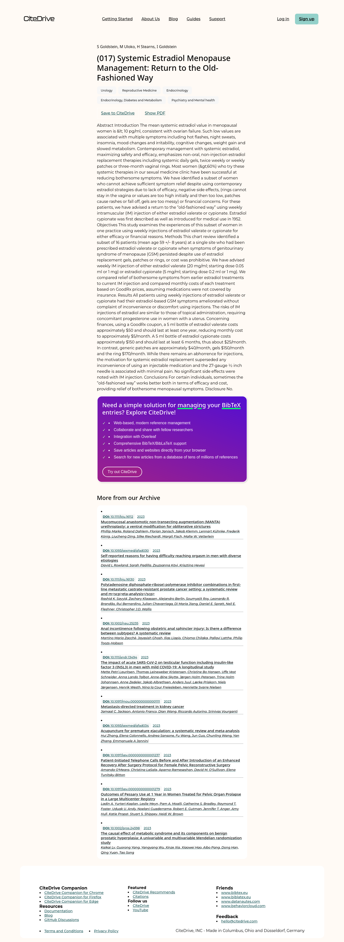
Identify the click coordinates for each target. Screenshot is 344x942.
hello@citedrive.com (239, 921)
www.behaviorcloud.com (243, 906)
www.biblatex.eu (236, 897)
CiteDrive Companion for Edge (71, 901)
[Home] (39, 19)
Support (217, 19)
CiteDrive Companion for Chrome (74, 892)
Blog (173, 19)
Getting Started (117, 19)
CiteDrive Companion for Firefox (72, 897)
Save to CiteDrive (118, 113)
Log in (283, 19)
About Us (150, 19)
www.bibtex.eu (234, 892)
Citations (141, 896)
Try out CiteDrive (122, 472)
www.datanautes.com (240, 901)
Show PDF (155, 113)
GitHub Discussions (61, 920)
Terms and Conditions (63, 931)
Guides (193, 19)
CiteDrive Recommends (154, 892)
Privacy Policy (106, 931)
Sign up (306, 19)
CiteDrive (141, 905)
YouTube (140, 910)
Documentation (58, 911)
